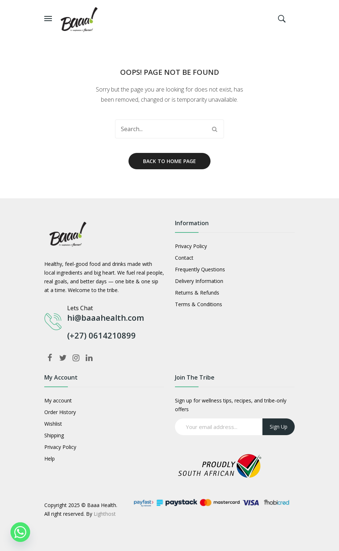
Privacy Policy (191, 246)
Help (49, 458)
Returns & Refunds (197, 292)
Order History (60, 412)
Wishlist (53, 423)
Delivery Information (199, 280)
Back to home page (169, 161)
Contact (184, 257)
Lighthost (105, 513)
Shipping (54, 435)
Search (214, 129)
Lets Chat (80, 308)
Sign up (278, 426)
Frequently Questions (200, 269)
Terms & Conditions (198, 304)
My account (58, 400)
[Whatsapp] (20, 532)
